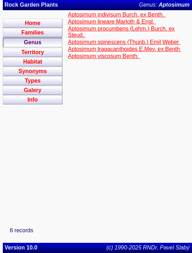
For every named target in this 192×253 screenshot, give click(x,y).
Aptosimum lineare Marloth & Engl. (112, 22)
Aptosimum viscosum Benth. (104, 56)
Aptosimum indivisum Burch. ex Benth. (116, 15)
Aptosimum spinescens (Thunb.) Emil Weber (124, 42)
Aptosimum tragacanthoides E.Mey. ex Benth (124, 49)
